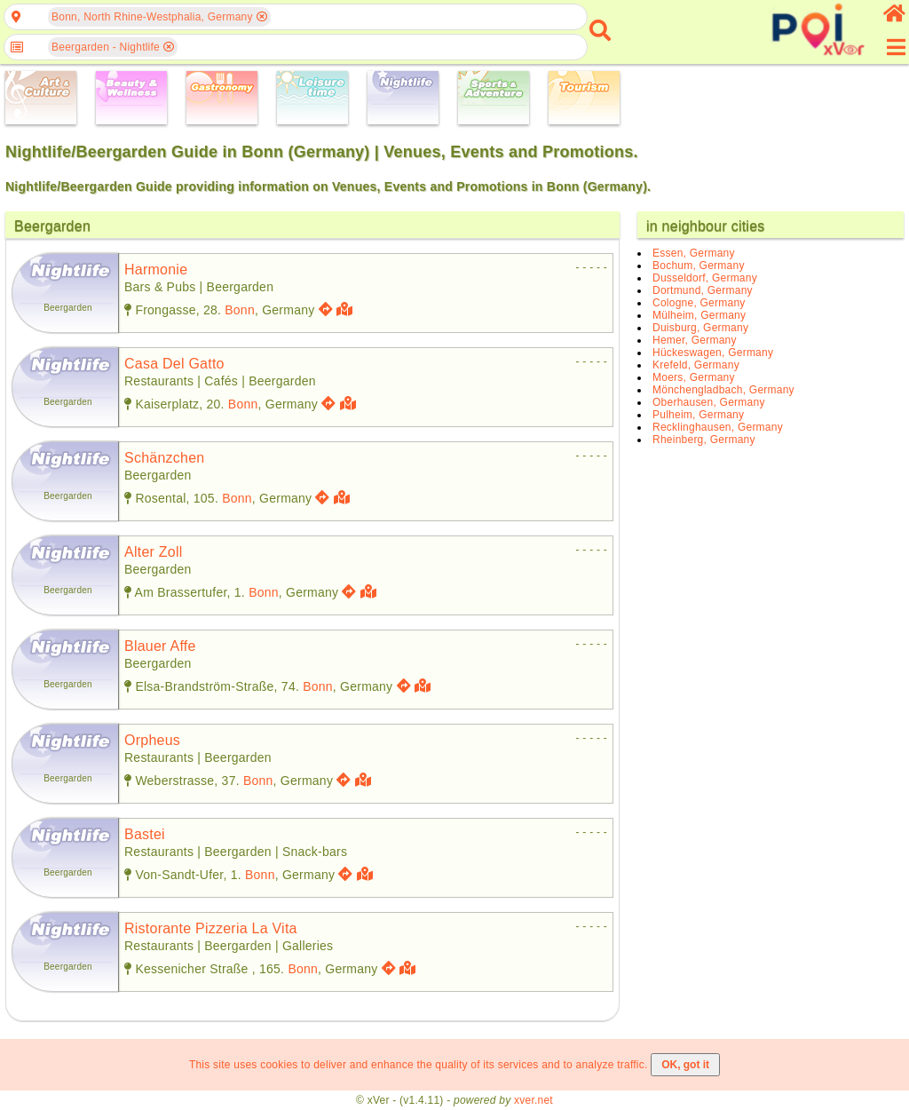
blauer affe (160, 646)
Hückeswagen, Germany (712, 352)
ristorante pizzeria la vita (210, 928)
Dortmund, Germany (702, 290)
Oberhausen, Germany (708, 402)
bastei (144, 834)
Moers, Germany (693, 377)
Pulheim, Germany (698, 414)
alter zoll (153, 551)
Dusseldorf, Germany (704, 278)
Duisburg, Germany (700, 327)
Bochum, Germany (698, 265)
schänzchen (164, 457)
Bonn (240, 310)
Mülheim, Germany (699, 315)
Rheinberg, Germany (703, 439)
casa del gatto (174, 363)
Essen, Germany (693, 253)
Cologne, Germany (699, 303)
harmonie (155, 269)
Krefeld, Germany (695, 365)
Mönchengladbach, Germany (723, 390)
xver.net (533, 1100)
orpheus (152, 740)
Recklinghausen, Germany (717, 427)
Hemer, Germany (694, 340)
